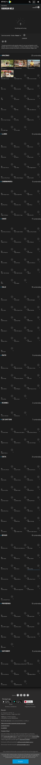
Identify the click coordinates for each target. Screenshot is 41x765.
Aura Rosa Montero (30, 500)
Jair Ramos (16, 157)
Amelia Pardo (3, 157)
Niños (2, 283)
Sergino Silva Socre (30, 68)
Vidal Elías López (4, 320)
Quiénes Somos (30, 704)
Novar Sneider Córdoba (18, 231)
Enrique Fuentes (17, 469)
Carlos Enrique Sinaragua (5, 119)
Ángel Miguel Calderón (31, 674)
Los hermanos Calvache (18, 378)
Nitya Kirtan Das (30, 215)
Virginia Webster (4, 616)
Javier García (16, 568)
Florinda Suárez (4, 684)
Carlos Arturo (16, 341)
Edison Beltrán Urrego (18, 215)
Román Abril (3, 647)
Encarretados (16, 283)
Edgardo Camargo (30, 521)
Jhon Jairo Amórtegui (31, 442)
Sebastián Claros (4, 341)
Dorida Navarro (4, 521)
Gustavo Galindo (30, 558)
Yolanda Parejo (17, 521)
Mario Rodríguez (17, 388)
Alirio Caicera (16, 99)
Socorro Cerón (17, 399)
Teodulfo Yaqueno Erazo (31, 388)
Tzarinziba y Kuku (17, 204)
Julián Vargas (29, 548)
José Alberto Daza (17, 500)
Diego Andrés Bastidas (18, 368)
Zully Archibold (17, 637)
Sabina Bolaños (4, 388)
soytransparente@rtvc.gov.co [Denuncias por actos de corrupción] (23, 744)
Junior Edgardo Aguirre (31, 167)
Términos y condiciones (11, 706)
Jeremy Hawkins (17, 616)
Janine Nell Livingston (5, 626)
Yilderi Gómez (30, 510)
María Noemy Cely (4, 568)
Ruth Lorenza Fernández (31, 78)
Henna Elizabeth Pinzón (5, 599)
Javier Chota (3, 89)
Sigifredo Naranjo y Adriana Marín (20, 664)
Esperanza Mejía (17, 320)
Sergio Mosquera (17, 252)
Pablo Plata (16, 109)
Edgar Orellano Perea (18, 531)
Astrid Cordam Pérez (18, 78)
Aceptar (20, 761)
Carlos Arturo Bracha (5, 469)
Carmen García (17, 262)
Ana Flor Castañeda (4, 664)
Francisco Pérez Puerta (5, 177)
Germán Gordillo (30, 177)
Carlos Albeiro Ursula (5, 78)
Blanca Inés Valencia (31, 262)
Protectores (29, 341)
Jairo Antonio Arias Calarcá (19, 432)
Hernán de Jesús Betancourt (19, 548)
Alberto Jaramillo (17, 89)
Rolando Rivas (30, 320)
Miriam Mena (29, 252)
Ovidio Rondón (3, 480)
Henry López (3, 310)
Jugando (29, 273)
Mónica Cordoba (4, 262)
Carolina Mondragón (31, 299)
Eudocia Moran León (18, 68)
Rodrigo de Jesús (30, 89)
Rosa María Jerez (4, 548)
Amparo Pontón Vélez (31, 637)
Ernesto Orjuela (30, 157)
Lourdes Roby (3, 399)
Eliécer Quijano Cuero (18, 310)
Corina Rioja (16, 119)
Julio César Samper (4, 500)
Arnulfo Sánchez (30, 589)
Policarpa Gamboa (17, 242)
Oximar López (3, 109)
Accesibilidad (4, 728)
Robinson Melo (30, 568)
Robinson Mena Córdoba (31, 231)
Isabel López (3, 351)
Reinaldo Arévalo (17, 490)
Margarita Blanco (17, 579)
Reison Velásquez (30, 242)
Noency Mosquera (4, 252)
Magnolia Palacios (4, 453)
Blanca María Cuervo (31, 579)
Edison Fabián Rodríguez (18, 177)
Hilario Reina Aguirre (18, 330)
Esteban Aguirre (4, 330)
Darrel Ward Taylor (30, 616)
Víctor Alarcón (30, 664)
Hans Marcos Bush (17, 626)
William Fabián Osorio (5, 194)
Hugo (2, 99)
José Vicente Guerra (31, 469)
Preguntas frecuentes (30, 706)
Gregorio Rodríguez (4, 215)
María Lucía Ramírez (5, 674)
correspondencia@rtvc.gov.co (10, 736)
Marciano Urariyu (17, 480)
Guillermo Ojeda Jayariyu (32, 531)
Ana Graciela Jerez (4, 579)
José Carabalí (16, 299)
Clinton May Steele (30, 626)
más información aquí (30, 757)
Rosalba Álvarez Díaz (18, 684)
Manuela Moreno (30, 490)
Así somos (4, 5)
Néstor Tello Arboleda (5, 273)
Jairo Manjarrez (17, 510)
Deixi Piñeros (29, 204)
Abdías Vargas (3, 558)
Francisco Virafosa (4, 490)
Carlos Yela (29, 378)
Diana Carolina (30, 480)
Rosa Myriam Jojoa (4, 368)
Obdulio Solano (4, 146)
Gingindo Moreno (4, 242)
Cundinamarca (17, 415)
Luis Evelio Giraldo (4, 432)
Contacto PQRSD (35, 736)
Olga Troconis (29, 194)
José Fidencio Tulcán (31, 368)
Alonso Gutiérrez (17, 442)
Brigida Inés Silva (30, 119)
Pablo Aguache (4, 68)
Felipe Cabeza (3, 637)
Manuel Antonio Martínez (32, 432)
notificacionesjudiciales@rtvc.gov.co (25, 742)
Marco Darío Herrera (5, 167)
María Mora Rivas (4, 204)
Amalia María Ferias (4, 510)
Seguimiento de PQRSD (25, 739)
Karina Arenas (16, 146)
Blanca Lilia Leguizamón (18, 589)
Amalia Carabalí (4, 299)
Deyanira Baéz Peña (18, 194)
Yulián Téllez (16, 167)
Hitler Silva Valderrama (31, 109)
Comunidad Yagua (4, 130)
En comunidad (17, 130)
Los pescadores (4, 531)
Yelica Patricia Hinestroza (5, 231)
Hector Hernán (30, 146)
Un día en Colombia (4, 415)
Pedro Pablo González (18, 273)
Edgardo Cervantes (4, 442)
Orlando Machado (30, 310)
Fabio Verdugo (3, 378)
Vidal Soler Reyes (4, 589)
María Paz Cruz (17, 558)
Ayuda (10, 704)
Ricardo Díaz (16, 674)
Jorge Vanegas (30, 330)
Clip (1, 67)
